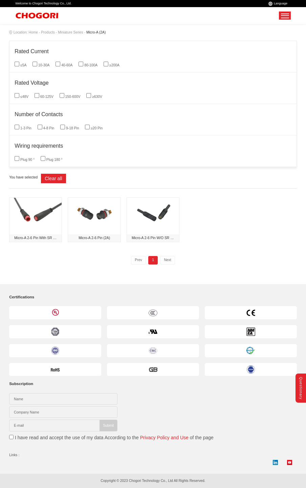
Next (167, 260)
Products (48, 32)
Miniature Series (70, 32)
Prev (138, 260)
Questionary (301, 388)
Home (33, 32)
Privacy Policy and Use (164, 437)
